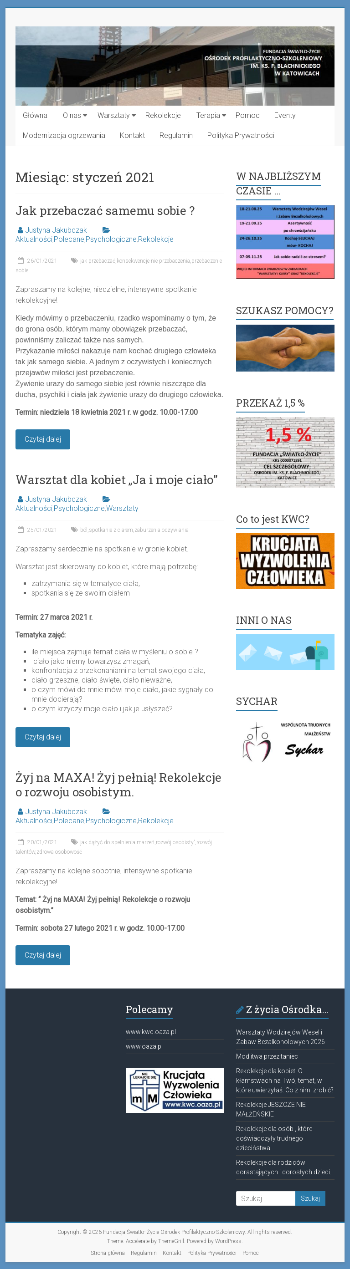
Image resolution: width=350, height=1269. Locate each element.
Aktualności (33, 239)
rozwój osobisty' (175, 842)
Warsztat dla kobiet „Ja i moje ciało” (116, 479)
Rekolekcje (163, 115)
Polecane (69, 239)
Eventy (285, 115)
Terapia (208, 115)
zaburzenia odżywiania (161, 530)
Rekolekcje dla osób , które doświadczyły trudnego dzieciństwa (274, 1138)
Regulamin (176, 135)
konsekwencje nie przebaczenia (153, 261)
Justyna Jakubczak (56, 230)
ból (84, 530)
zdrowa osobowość (59, 852)
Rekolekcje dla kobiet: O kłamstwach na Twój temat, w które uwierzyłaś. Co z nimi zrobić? (285, 1080)
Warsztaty (114, 115)
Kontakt (132, 135)
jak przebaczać (97, 261)
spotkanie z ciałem (111, 530)
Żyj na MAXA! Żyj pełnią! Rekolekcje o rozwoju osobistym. (118, 785)
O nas (72, 115)
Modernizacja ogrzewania (64, 135)
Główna (35, 115)
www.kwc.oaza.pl (151, 1031)
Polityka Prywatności (240, 135)
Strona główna (108, 1253)
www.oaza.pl (144, 1046)
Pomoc (248, 115)
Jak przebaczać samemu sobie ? (105, 210)
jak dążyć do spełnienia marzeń (117, 842)
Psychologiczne (111, 239)
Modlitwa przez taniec (267, 1056)
